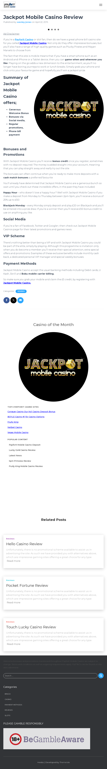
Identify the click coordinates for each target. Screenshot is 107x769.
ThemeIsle (65, 762)
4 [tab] (58, 64)
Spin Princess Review (20, 495)
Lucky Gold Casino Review (22, 485)
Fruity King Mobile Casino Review (26, 501)
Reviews (21, 326)
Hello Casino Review (24, 544)
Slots (7, 716)
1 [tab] (48, 64)
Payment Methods (13, 705)
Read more (13, 561)
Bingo (8, 694)
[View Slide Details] (20, 44)
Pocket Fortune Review (27, 586)
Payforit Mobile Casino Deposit (24, 479)
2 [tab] (52, 64)
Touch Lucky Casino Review (31, 627)
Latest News (15, 490)
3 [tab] (55, 64)
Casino (8, 700)
